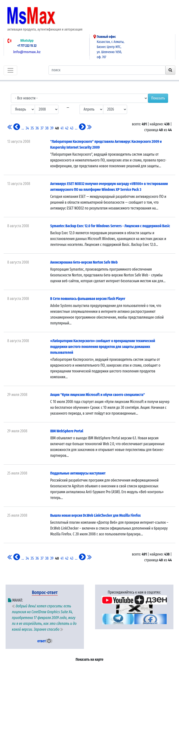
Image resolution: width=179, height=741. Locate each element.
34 (27, 128)
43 (71, 128)
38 (47, 128)
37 (42, 128)
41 (62, 128)
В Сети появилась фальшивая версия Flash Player (87, 298)
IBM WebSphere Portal (66, 431)
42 (66, 128)
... (23, 128)
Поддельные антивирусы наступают (78, 473)
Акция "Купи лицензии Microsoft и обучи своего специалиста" (97, 394)
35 (32, 128)
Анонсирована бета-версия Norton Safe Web (84, 262)
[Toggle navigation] (10, 70)
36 (37, 128)
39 (52, 128)
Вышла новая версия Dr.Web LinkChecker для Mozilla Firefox (95, 515)
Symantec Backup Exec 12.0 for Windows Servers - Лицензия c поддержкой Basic (110, 226)
